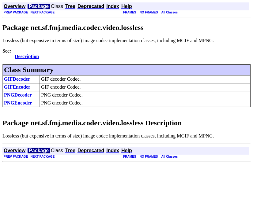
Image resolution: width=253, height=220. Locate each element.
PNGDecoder (18, 94)
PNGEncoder (18, 102)
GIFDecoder (17, 79)
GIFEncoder (17, 87)
